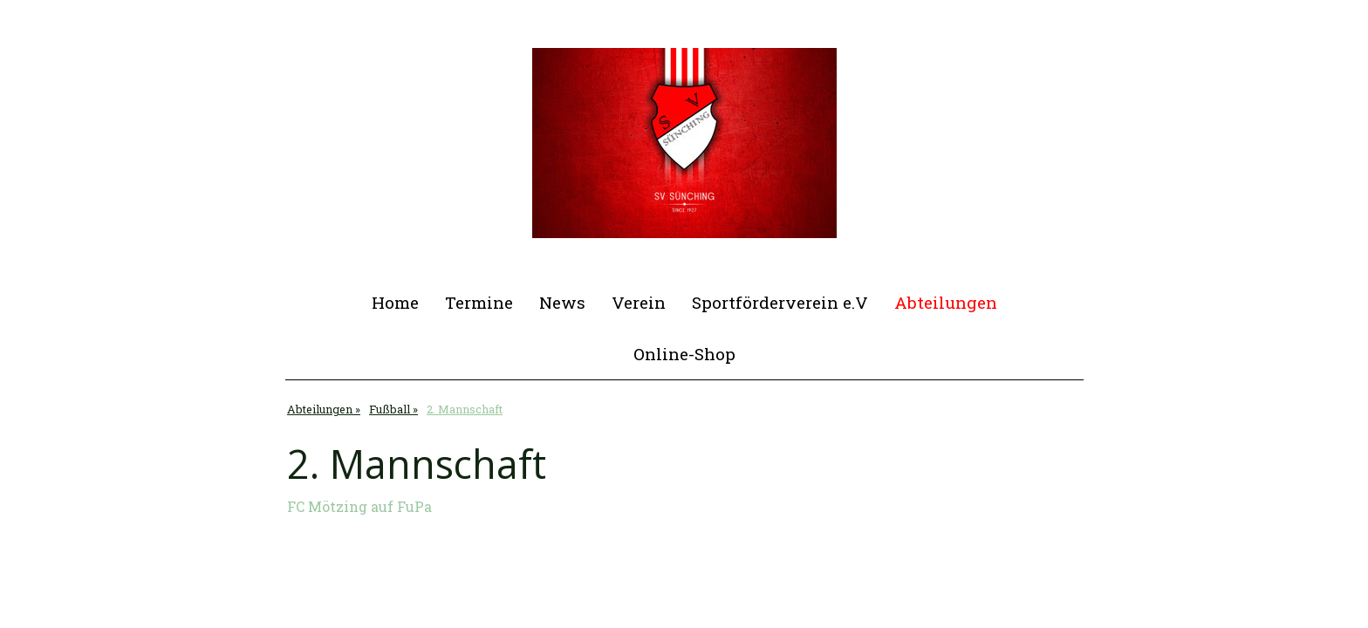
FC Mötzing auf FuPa (359, 506)
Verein (639, 302)
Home (395, 302)
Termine (479, 302)
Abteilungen (945, 302)
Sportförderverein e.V (780, 302)
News (562, 302)
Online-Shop (684, 354)
